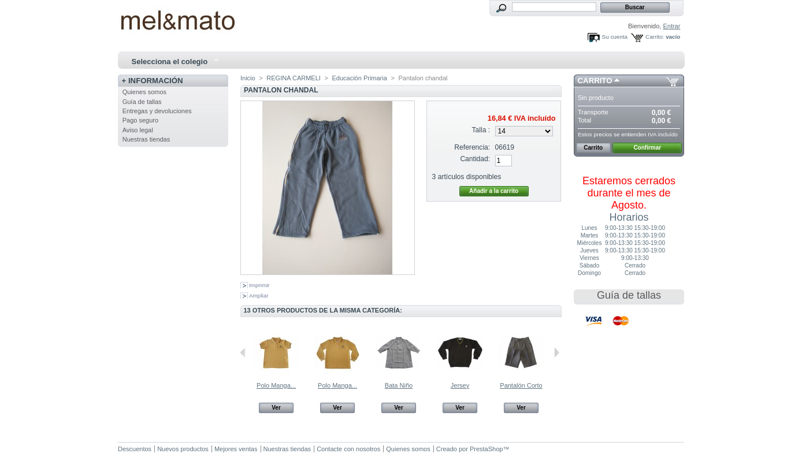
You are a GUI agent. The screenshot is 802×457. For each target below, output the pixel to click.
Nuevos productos (183, 448)
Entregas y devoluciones (157, 110)
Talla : (481, 130)
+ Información (152, 80)
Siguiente (556, 352)
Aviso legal (137, 130)
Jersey (460, 385)
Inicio (247, 78)
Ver (276, 407)
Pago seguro (140, 120)
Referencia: (472, 147)
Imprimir (259, 285)
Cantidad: (475, 159)
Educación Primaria (359, 78)
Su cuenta (615, 37)
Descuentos (134, 448)
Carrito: (654, 37)
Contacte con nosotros (348, 448)
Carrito (595, 80)
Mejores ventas (236, 448)
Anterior (243, 352)
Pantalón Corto (521, 385)
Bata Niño (399, 385)
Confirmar (647, 147)
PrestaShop (486, 448)
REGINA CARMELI (293, 78)
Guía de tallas (142, 101)
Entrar (671, 26)
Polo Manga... (276, 385)
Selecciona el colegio (170, 61)
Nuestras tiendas (146, 139)
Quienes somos (144, 91)
